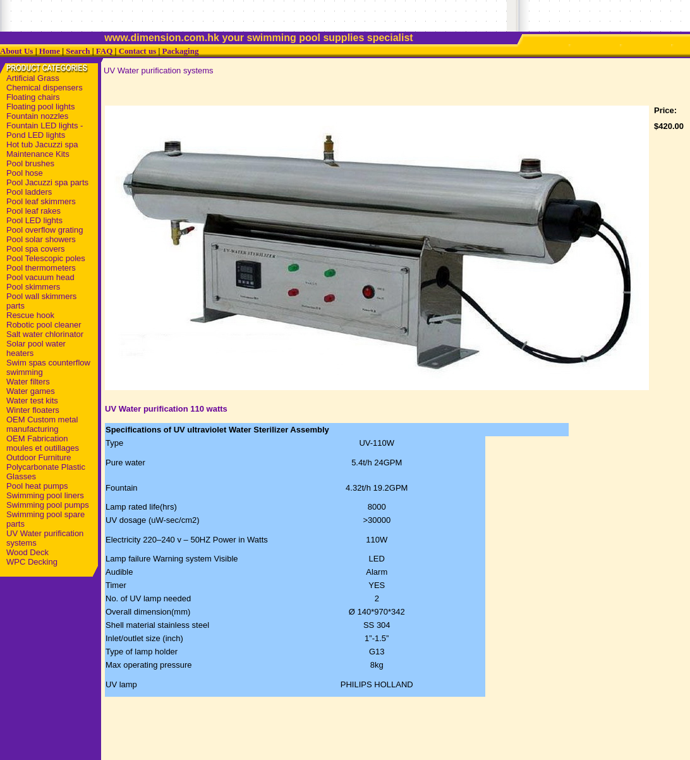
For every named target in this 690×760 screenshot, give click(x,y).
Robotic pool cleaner (44, 324)
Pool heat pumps (37, 486)
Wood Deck (27, 552)
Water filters (28, 381)
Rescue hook (30, 315)
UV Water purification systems (159, 70)
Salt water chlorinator (44, 334)
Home (49, 51)
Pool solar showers (41, 239)
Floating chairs (33, 97)
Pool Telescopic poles (45, 258)
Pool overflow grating (44, 230)
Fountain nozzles (37, 116)
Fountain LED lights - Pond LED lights (44, 130)
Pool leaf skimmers (41, 201)
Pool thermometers (41, 268)
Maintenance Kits (38, 154)
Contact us (138, 51)
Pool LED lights (34, 220)
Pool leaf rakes (33, 211)
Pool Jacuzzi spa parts (47, 182)
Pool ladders (29, 192)
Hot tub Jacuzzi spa (42, 144)
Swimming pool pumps (47, 505)
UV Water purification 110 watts (166, 409)
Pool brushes (30, 163)
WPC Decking (32, 562)
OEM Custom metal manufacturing (42, 424)
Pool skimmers (33, 286)
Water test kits (32, 400)
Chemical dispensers (44, 87)
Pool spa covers (35, 249)
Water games (30, 391)
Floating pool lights (40, 106)
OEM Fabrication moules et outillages (42, 443)
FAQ (104, 51)
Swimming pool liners (45, 495)
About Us (16, 51)
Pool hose (24, 173)
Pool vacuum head (40, 277)
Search (78, 51)
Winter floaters (32, 410)
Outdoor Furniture (38, 457)
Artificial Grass (32, 78)
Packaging (180, 51)
